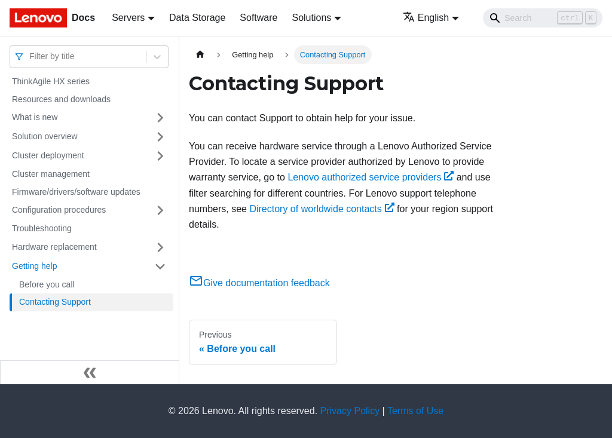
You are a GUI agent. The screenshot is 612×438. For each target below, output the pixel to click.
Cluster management (51, 174)
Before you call (47, 284)
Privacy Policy (350, 411)
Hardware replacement (54, 247)
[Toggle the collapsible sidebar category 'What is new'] (160, 117)
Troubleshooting (42, 228)
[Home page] (200, 54)
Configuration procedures (59, 210)
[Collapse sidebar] (89, 372)
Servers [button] (128, 18)
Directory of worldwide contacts (321, 209)
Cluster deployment (48, 155)
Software (258, 18)
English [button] (426, 18)
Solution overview (45, 136)
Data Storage (197, 18)
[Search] (542, 17)
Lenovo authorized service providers (370, 177)
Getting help (34, 266)
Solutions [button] (311, 18)
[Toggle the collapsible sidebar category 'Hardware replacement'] (160, 247)
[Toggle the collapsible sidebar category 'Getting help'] (160, 266)
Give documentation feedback (259, 283)
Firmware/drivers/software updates (76, 192)
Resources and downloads (61, 99)
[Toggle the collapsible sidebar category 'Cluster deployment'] (160, 156)
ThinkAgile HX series (51, 81)
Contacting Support (55, 302)
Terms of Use (415, 411)
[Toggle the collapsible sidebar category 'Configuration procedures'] (160, 210)
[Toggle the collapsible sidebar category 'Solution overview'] (160, 136)
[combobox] (30, 56)
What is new (34, 117)
